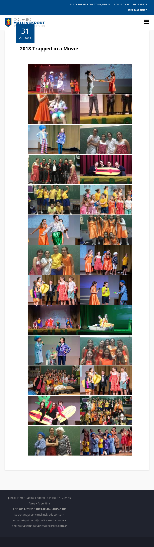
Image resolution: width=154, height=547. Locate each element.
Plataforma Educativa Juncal (90, 4)
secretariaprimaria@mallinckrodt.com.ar (38, 520)
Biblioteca (140, 4)
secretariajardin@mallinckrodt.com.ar (38, 514)
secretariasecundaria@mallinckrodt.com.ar (39, 526)
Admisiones (121, 4)
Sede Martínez (137, 10)
